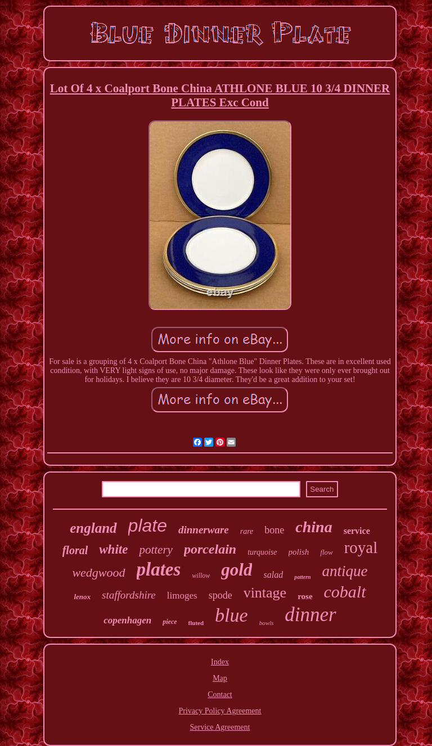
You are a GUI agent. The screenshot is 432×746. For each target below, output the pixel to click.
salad (273, 574)
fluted (196, 622)
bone (274, 530)
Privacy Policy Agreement (220, 711)
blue (231, 615)
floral (75, 550)
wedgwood (98, 572)
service (357, 531)
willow (201, 575)
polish (299, 551)
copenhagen (127, 620)
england (93, 528)
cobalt (345, 591)
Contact (220, 694)
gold (236, 569)
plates (159, 569)
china (313, 527)
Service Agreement (220, 727)
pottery (155, 549)
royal (361, 547)
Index (220, 662)
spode (220, 595)
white (113, 549)
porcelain (210, 549)
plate (147, 525)
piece (170, 622)
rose (305, 596)
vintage (265, 593)
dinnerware (203, 530)
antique (345, 571)
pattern (302, 577)
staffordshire (129, 595)
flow (326, 552)
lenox (82, 596)
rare (247, 531)
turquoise (262, 552)
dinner (310, 615)
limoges (182, 595)
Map (220, 678)
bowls (266, 622)
